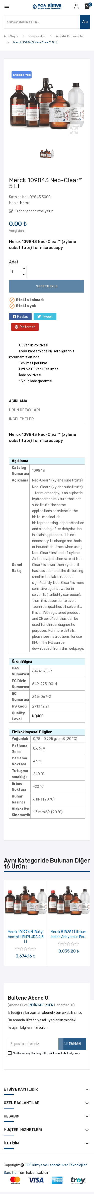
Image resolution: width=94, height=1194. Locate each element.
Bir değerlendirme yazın (34, 211)
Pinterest (27, 327)
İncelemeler (21, 419)
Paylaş (22, 317)
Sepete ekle (46, 286)
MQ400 (38, 716)
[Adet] (15, 272)
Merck (25, 203)
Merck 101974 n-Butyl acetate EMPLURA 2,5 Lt (26, 937)
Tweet (47, 317)
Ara (85, 22)
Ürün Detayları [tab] (24, 410)
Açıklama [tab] (18, 401)
